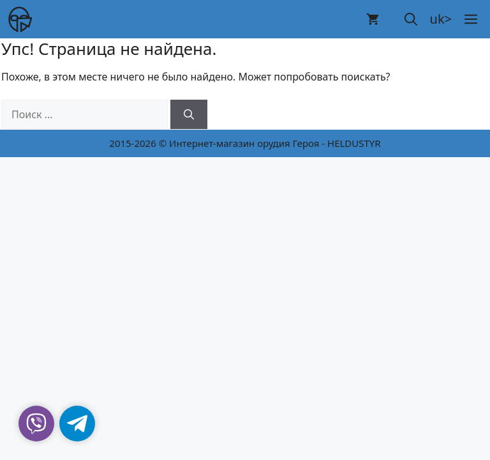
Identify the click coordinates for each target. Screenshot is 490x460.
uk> (441, 18)
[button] (411, 19)
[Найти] (188, 114)
